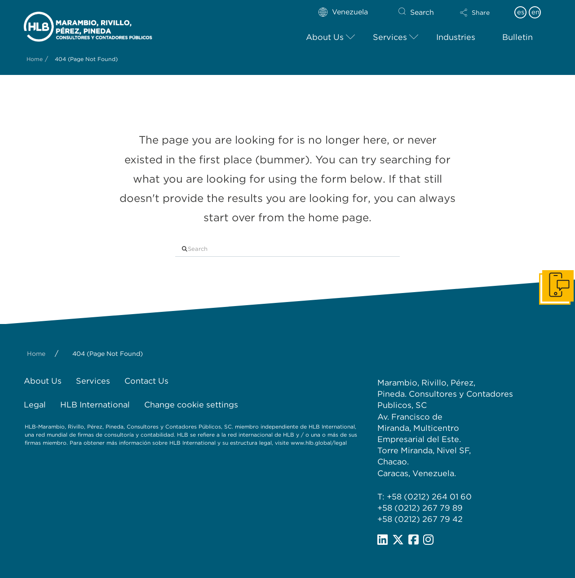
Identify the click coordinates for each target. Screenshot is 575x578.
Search (422, 12)
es (520, 12)
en (535, 12)
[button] (474, 12)
